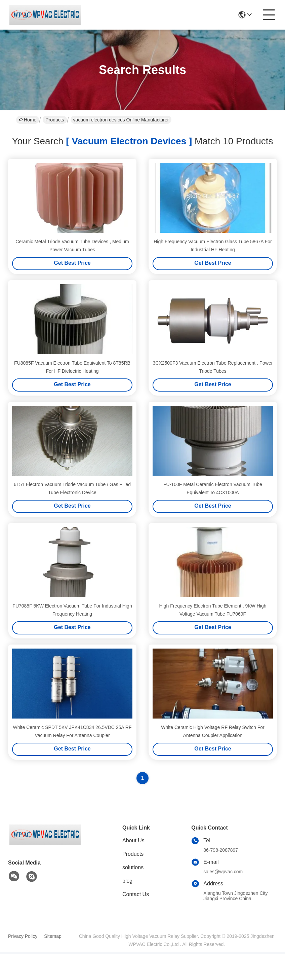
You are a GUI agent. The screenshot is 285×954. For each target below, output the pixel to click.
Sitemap (52, 938)
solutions (133, 869)
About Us (133, 842)
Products (54, 119)
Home (27, 119)
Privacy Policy (22, 938)
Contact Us (135, 896)
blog (127, 882)
